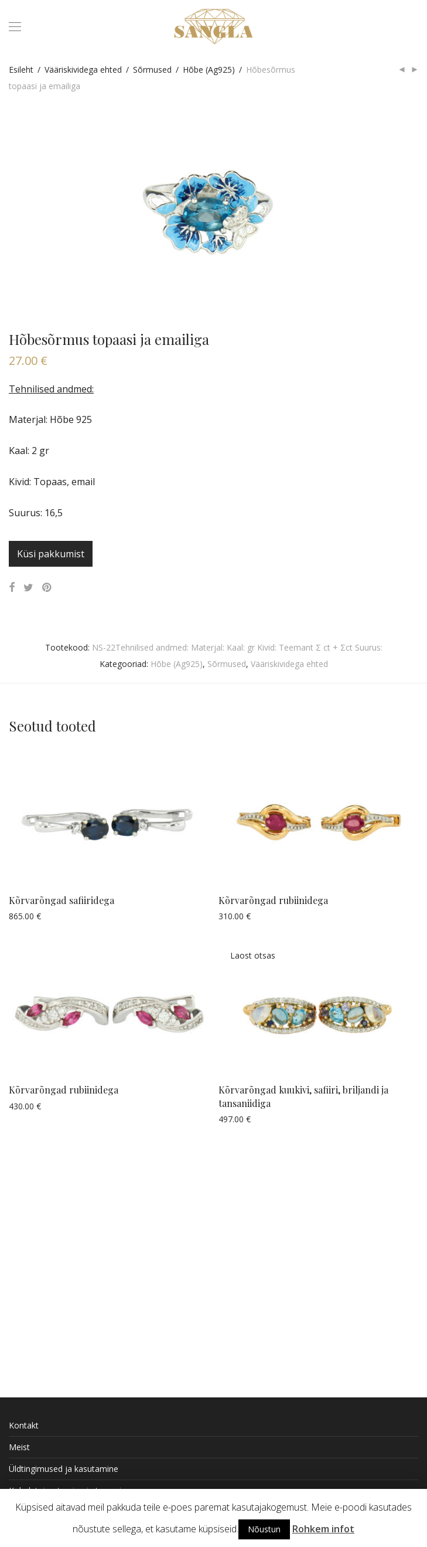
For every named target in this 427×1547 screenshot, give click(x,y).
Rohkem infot (323, 1528)
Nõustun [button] (264, 1529)
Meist (19, 1447)
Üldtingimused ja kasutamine (63, 1468)
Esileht (21, 69)
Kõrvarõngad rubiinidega (273, 900)
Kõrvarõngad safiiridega (61, 900)
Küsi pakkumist (50, 553)
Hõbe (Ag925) (209, 69)
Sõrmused (152, 69)
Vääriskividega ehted (83, 69)
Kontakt (24, 1425)
